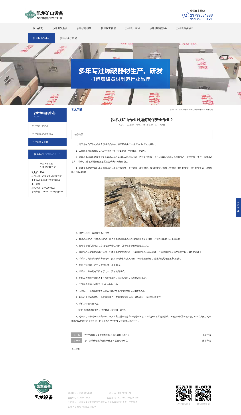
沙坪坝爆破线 (84, 28)
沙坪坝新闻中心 (41, 38)
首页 (181, 109)
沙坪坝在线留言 (168, 1)
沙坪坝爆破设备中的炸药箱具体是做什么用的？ (107, 335)
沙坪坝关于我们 (68, 38)
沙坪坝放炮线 (59, 28)
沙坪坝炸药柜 (132, 28)
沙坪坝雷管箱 (108, 28)
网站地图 (120, 370)
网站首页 (38, 28)
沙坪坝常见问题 (40, 142)
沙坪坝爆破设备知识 (42, 134)
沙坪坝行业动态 (40, 126)
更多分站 (208, 1)
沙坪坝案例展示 (185, 28)
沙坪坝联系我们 (190, 1)
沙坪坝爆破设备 (158, 28)
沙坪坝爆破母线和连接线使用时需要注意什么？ (107, 340)
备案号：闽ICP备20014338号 (82, 407)
